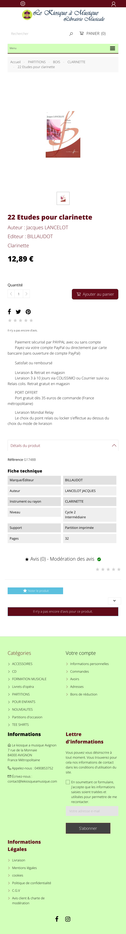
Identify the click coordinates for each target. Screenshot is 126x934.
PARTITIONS (21, 694)
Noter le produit (35, 590)
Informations (24, 734)
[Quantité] (18, 294)
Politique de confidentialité (31, 883)
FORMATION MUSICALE (29, 679)
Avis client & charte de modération (28, 900)
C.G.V (16, 890)
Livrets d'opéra (23, 687)
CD (14, 671)
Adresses (76, 687)
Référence (15, 460)
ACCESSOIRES (22, 664)
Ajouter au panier (95, 294)
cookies (17, 875)
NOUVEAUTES (22, 709)
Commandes (79, 671)
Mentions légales (24, 868)
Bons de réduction (83, 694)
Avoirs (74, 679)
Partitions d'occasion (27, 717)
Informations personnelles (89, 664)
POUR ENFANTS (23, 702)
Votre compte (81, 652)
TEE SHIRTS (20, 724)
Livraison (18, 860)
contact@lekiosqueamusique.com (32, 781)
